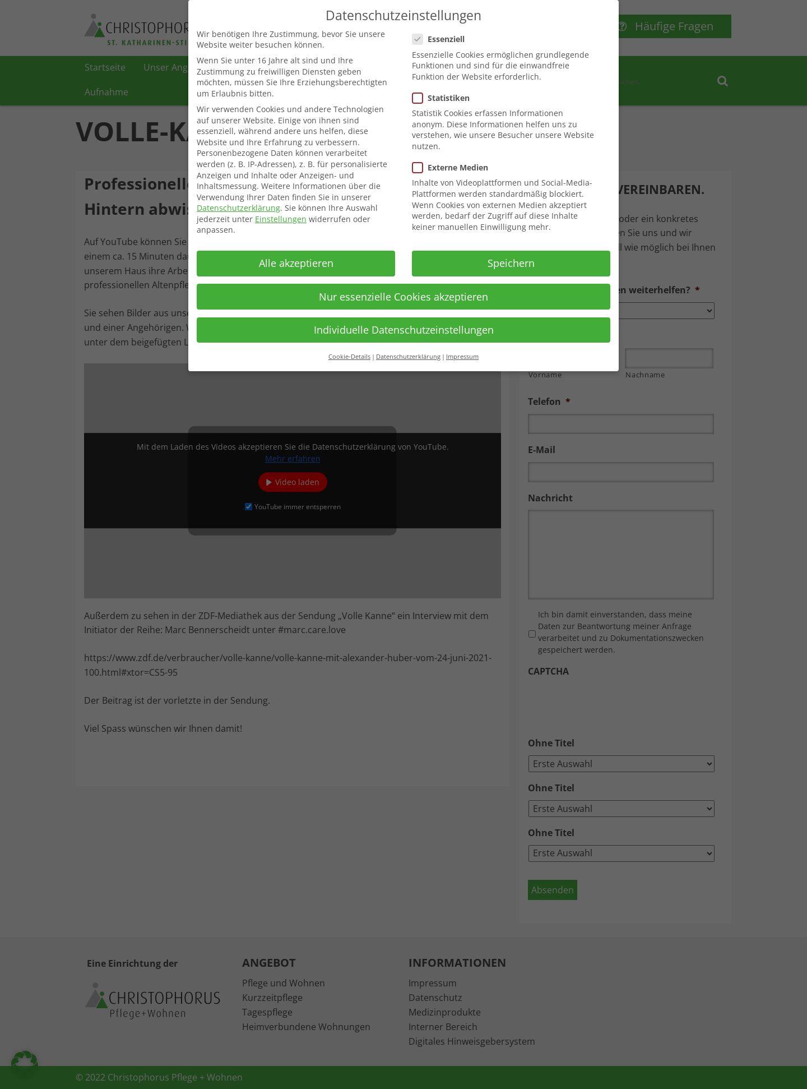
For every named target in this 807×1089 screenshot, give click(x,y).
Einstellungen (281, 219)
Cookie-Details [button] (349, 357)
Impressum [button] (462, 357)
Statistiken (444, 98)
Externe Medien (453, 167)
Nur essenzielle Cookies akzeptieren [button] (403, 296)
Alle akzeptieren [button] (296, 263)
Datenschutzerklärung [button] (408, 357)
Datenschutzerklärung (238, 207)
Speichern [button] (511, 263)
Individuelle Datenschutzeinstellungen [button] (404, 329)
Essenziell (442, 39)
